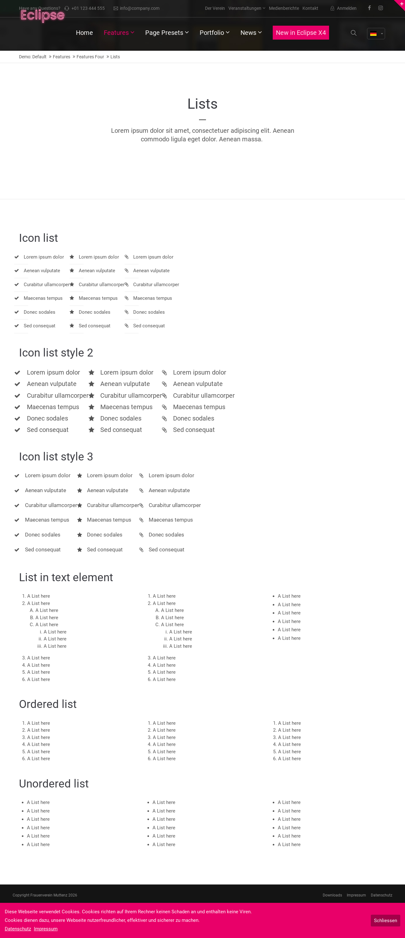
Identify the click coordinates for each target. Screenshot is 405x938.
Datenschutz (381, 895)
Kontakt (310, 8)
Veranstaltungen (244, 8)
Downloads (332, 895)
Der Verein (215, 8)
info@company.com (136, 8)
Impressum (356, 895)
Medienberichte (284, 8)
